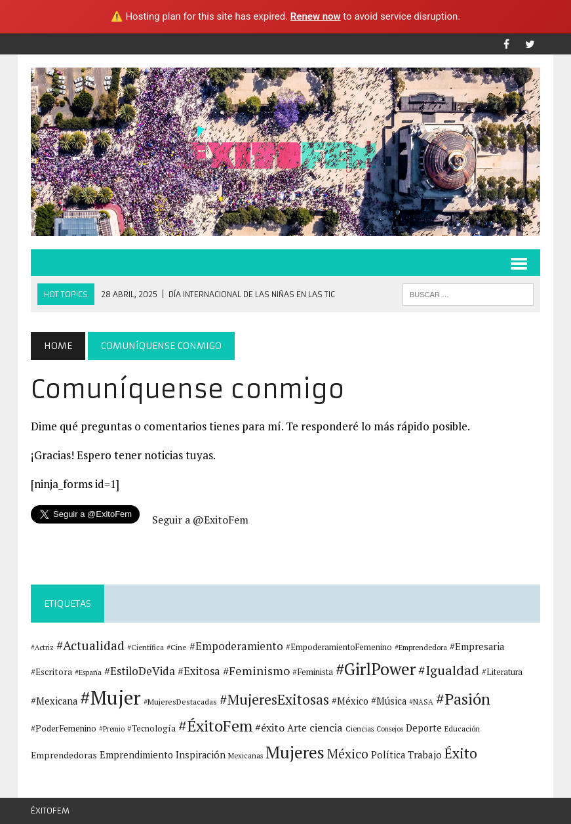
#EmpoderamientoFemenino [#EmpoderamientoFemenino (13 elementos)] (339, 647)
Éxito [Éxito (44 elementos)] (460, 753)
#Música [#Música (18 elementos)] (388, 701)
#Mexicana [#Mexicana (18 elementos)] (54, 701)
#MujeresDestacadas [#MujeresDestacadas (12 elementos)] (180, 702)
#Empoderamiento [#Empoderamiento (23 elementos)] (236, 646)
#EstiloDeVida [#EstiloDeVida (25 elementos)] (139, 670)
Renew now (315, 16)
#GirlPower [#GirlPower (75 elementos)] (376, 669)
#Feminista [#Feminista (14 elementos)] (312, 672)
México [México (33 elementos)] (347, 753)
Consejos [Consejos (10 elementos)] (389, 728)
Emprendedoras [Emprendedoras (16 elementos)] (64, 755)
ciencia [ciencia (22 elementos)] (326, 727)
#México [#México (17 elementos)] (350, 701)
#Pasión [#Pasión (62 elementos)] (463, 698)
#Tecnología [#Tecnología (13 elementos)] (151, 728)
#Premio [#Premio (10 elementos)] (112, 728)
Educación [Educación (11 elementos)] (462, 728)
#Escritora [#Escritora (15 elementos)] (51, 672)
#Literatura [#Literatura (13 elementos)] (502, 672)
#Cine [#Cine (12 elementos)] (177, 647)
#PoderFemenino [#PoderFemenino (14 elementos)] (63, 728)
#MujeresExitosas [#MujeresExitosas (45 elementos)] (274, 699)
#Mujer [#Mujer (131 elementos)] (110, 697)
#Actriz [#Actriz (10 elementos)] (42, 647)
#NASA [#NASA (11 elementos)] (421, 702)
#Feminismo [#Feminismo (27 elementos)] (256, 670)
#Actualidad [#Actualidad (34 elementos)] (90, 645)
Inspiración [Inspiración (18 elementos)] (201, 755)
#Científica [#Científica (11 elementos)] (145, 647)
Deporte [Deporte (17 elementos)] (424, 728)
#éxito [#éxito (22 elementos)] (270, 727)
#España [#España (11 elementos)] (88, 672)
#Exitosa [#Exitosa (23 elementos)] (199, 671)
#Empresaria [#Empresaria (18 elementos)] (477, 646)
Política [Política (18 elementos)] (388, 755)
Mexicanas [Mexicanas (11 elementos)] (245, 755)
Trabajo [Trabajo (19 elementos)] (425, 754)
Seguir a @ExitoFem (200, 519)
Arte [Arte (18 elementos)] (297, 728)
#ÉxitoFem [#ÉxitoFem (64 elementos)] (215, 725)
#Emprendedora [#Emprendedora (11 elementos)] (421, 647)
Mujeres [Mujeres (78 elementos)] (295, 752)
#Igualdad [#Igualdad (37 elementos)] (448, 670)
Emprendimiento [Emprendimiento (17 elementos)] (136, 755)
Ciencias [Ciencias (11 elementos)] (359, 728)
